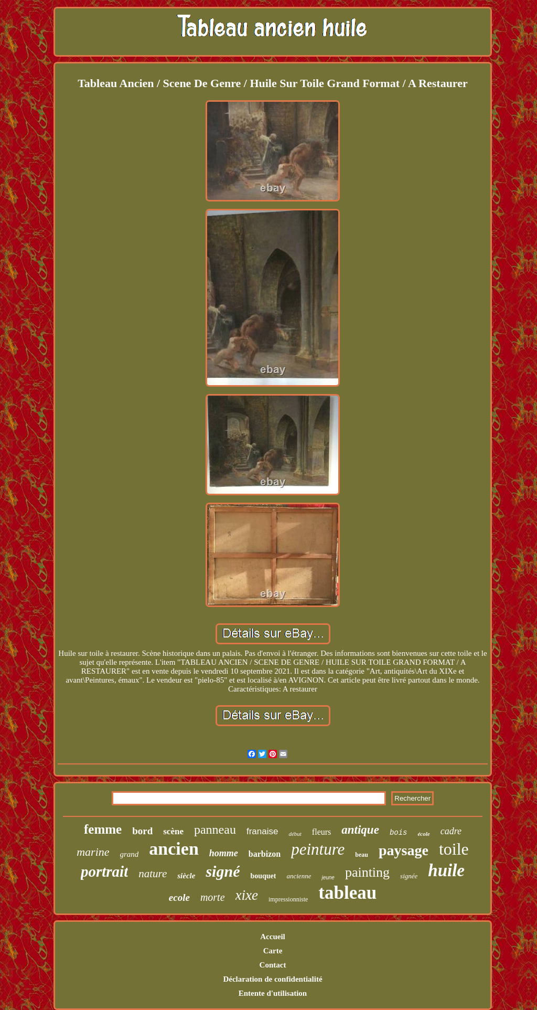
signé (223, 871)
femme (103, 829)
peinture (318, 849)
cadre (451, 831)
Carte (273, 951)
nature (152, 873)
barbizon (265, 853)
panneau (215, 829)
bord (142, 830)
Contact (273, 965)
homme (223, 853)
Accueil (272, 936)
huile (446, 870)
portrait (104, 871)
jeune (327, 877)
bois (398, 832)
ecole (179, 897)
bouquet (263, 876)
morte (212, 897)
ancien (173, 848)
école (423, 834)
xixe (246, 895)
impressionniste (288, 899)
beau (361, 854)
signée (408, 876)
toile (454, 848)
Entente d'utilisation (273, 993)
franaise (262, 831)
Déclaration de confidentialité (272, 979)
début (294, 834)
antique (360, 829)
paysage (403, 850)
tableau (347, 893)
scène (173, 831)
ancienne (298, 876)
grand (129, 854)
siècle (186, 875)
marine (93, 851)
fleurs (321, 831)
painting (367, 872)
